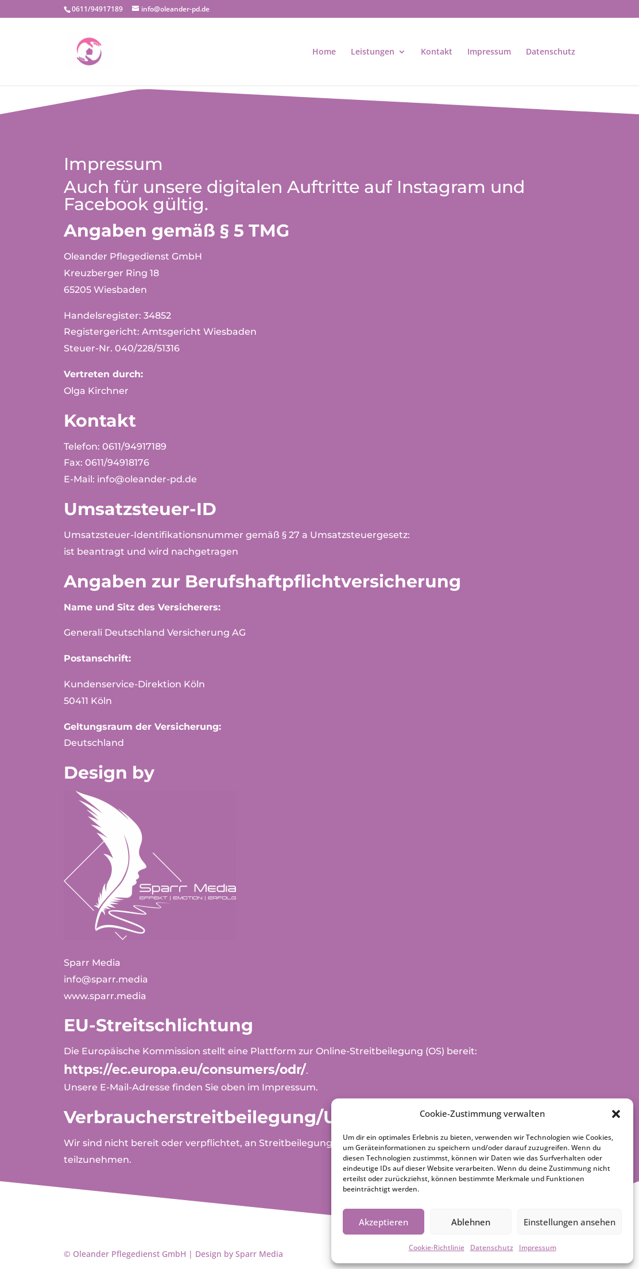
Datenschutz (491, 1247)
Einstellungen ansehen (569, 1222)
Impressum (537, 1247)
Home (324, 52)
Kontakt (436, 52)
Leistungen (372, 52)
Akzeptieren (383, 1222)
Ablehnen (470, 1222)
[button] (616, 1114)
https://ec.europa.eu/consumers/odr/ (185, 1069)
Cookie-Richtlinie (436, 1247)
